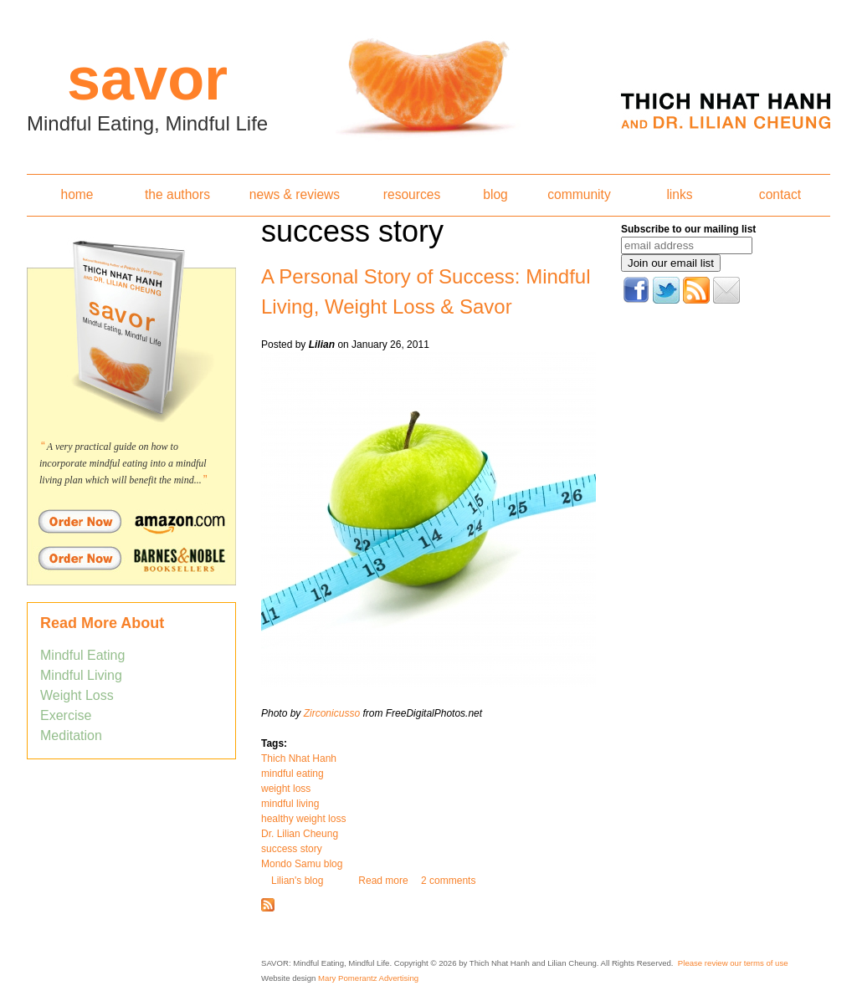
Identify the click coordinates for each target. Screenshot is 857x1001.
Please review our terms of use (733, 963)
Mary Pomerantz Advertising (368, 978)
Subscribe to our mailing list (688, 229)
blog (495, 194)
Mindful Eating (82, 655)
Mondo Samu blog (301, 864)
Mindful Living (81, 675)
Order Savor (131, 521)
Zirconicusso (332, 713)
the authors (177, 194)
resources (411, 194)
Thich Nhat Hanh (298, 758)
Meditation (71, 735)
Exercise (65, 715)
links (679, 194)
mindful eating (292, 773)
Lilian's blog (297, 880)
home (76, 194)
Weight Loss (77, 695)
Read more (383, 880)
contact (780, 194)
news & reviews (294, 194)
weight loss (285, 788)
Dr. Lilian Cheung (299, 834)
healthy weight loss (303, 819)
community (578, 194)
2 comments (448, 880)
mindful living (290, 803)
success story (291, 849)
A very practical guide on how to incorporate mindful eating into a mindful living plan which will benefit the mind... (123, 463)
